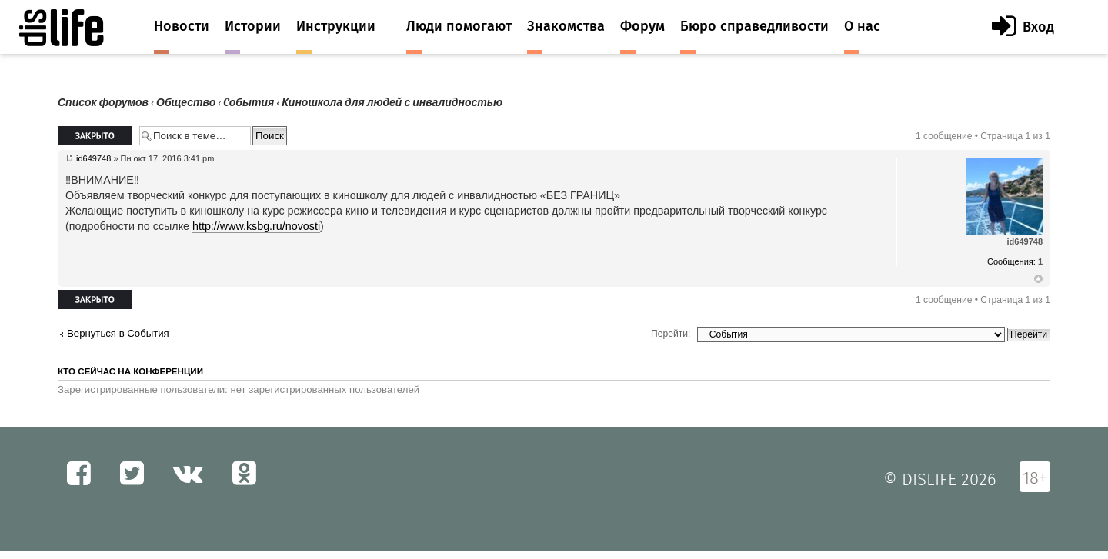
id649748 (93, 158)
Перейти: (670, 333)
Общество (185, 102)
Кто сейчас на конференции (130, 371)
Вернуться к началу (1038, 279)
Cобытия (248, 102)
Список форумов (103, 102)
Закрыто (95, 135)
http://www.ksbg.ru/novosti (256, 226)
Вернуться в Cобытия (118, 333)
